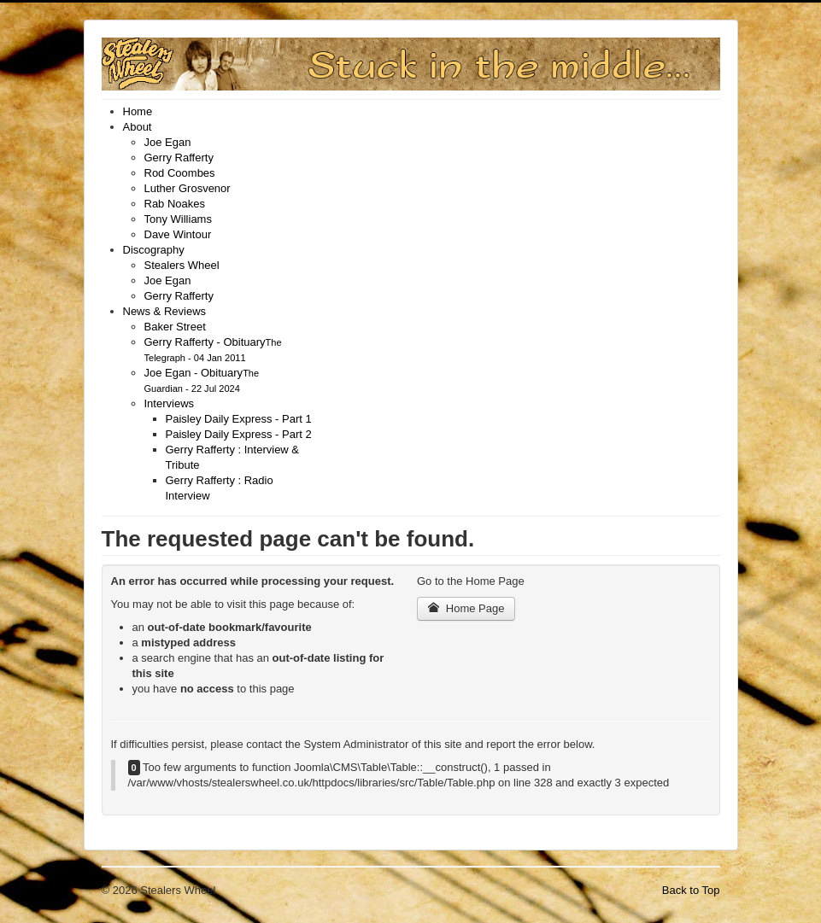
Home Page (466, 608)
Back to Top (691, 890)
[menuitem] (138, 111)
